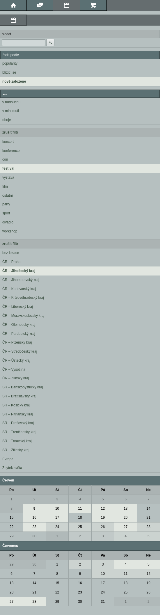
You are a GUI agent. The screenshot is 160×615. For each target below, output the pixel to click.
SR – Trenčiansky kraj (19, 432)
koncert (8, 142)
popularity (9, 63)
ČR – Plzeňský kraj (17, 342)
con (5, 159)
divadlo (7, 222)
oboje (6, 120)
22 (11, 527)
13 (125, 508)
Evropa (7, 459)
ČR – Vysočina (13, 369)
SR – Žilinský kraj (15, 450)
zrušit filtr (10, 132)
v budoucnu (11, 102)
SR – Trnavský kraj (17, 441)
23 (34, 527)
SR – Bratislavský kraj (19, 396)
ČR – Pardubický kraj (18, 334)
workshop (9, 231)
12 (103, 508)
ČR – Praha (11, 262)
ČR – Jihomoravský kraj (20, 280)
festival (8, 168)
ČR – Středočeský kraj (19, 351)
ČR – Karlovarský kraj (19, 289)
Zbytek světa (12, 468)
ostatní (7, 195)
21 (148, 518)
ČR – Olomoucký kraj (18, 325)
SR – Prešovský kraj (18, 423)
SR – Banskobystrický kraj (22, 387)
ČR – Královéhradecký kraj (23, 298)
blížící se (9, 72)
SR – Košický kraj (16, 405)
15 (11, 518)
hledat (6, 34)
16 (34, 518)
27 (125, 527)
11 (80, 508)
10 (57, 508)
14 (148, 508)
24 (57, 527)
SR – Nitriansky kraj (17, 414)
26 (103, 527)
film (5, 186)
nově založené (14, 81)
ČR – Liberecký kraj (17, 307)
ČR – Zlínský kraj (15, 378)
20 (125, 518)
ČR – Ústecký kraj (16, 360)
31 (103, 602)
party (6, 204)
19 (103, 518)
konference (10, 151)
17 (57, 518)
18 (80, 518)
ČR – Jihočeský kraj (18, 271)
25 (80, 527)
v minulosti (10, 111)
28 (148, 527)
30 (34, 536)
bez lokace (10, 253)
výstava (8, 177)
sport (6, 213)
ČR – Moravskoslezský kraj (23, 316)
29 (11, 536)
